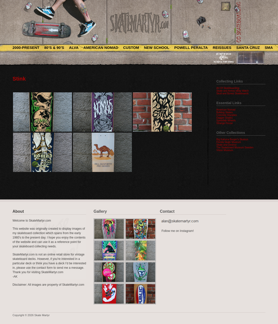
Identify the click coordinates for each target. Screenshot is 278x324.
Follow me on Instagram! (178, 231)
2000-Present (26, 47)
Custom (131, 47)
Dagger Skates (224, 117)
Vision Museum (224, 150)
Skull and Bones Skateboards (232, 93)
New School (156, 47)
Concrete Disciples (226, 115)
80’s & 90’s (54, 47)
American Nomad (100, 47)
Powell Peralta (191, 47)
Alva (74, 47)
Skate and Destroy (226, 144)
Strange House (224, 123)
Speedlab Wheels (226, 120)
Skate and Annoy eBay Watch (232, 90)
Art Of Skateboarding (227, 88)
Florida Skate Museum (228, 142)
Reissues (222, 47)
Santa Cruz (248, 47)
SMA (269, 47)
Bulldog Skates (224, 112)
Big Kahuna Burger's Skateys (232, 139)
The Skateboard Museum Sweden (234, 147)
